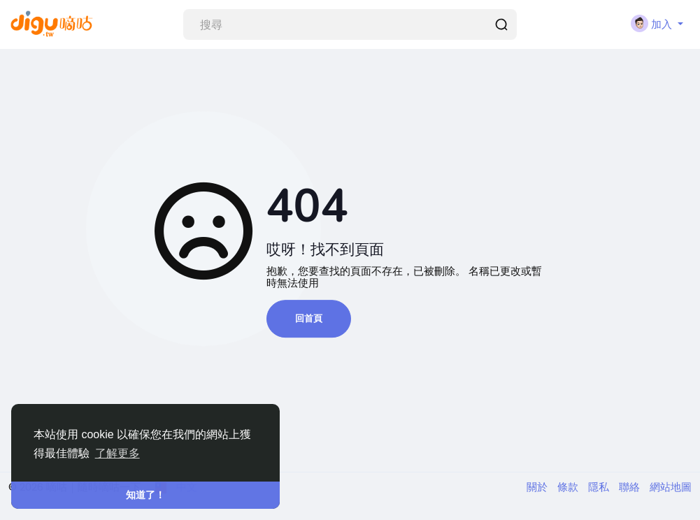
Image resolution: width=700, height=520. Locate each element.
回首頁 (308, 318)
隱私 (600, 486)
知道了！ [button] (145, 494)
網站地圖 (671, 486)
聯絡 (631, 486)
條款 (569, 486)
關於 (538, 486)
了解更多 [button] (117, 453)
